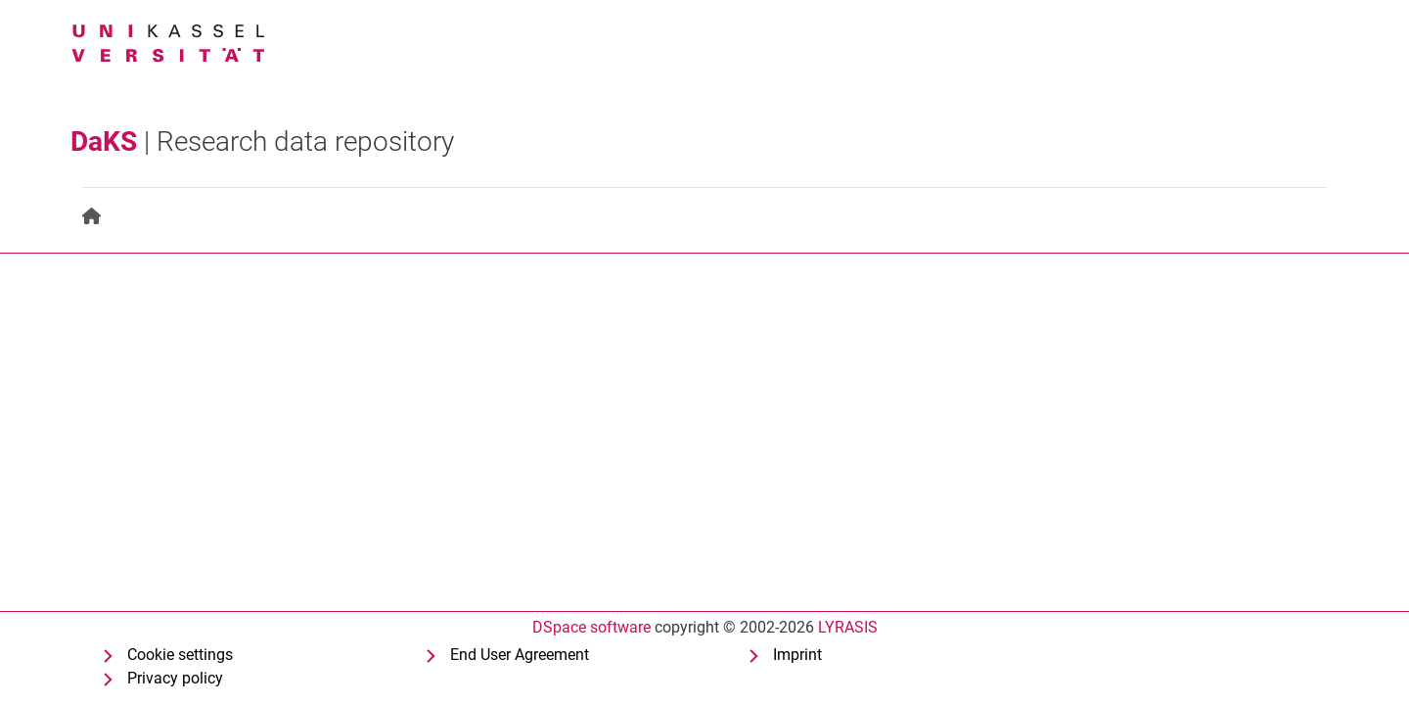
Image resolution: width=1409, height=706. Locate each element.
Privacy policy (175, 678)
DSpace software (591, 627)
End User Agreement (519, 654)
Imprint (797, 654)
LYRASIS (848, 627)
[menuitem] (92, 217)
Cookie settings (180, 654)
